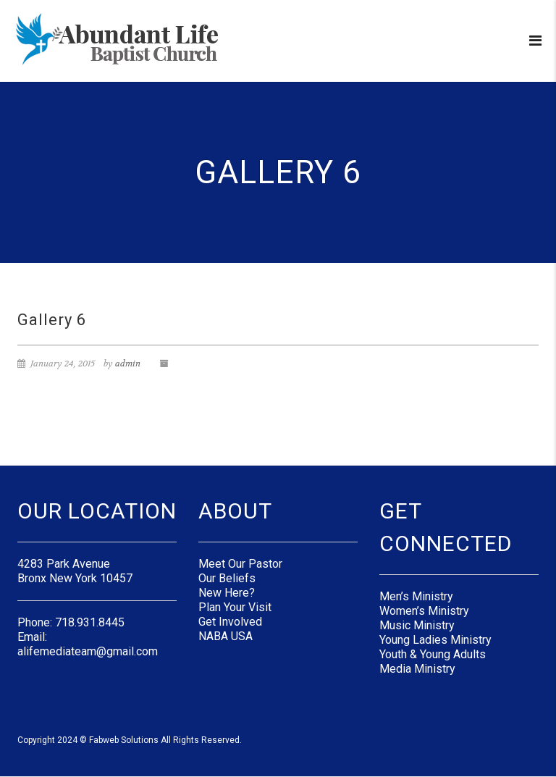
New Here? (226, 593)
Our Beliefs (227, 578)
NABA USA (225, 636)
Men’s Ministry (416, 596)
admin (127, 363)
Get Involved (230, 622)
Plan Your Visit (234, 607)
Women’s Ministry (424, 611)
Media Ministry (417, 669)
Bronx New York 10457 (74, 578)
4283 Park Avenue (63, 564)
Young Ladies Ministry (435, 640)
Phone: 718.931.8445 (71, 622)
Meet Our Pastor (240, 564)
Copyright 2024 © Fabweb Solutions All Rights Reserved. (129, 740)
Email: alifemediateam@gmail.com (87, 644)
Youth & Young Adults (432, 654)
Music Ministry (417, 625)
